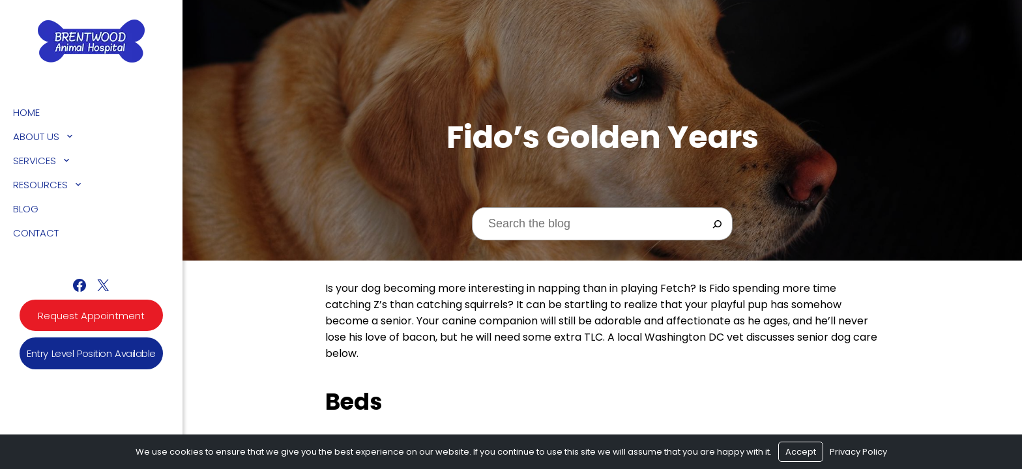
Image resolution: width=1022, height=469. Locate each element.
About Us (36, 136)
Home (26, 112)
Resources (40, 185)
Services (34, 160)
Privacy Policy (858, 452)
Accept (800, 452)
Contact (36, 233)
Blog (25, 209)
